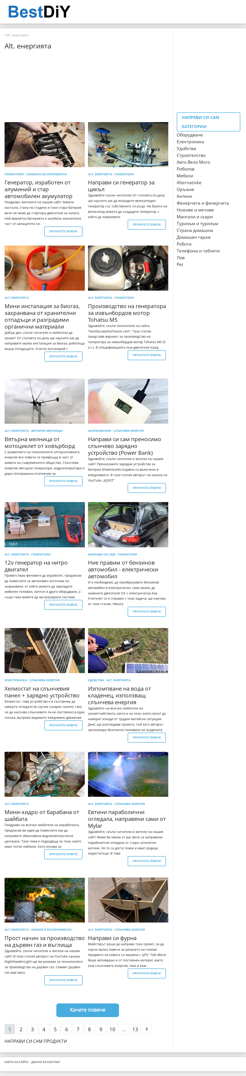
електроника (16, 680)
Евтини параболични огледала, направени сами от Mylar (127, 818)
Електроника (190, 142)
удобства (96, 680)
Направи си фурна (112, 938)
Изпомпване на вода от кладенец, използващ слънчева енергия (119, 695)
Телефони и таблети (198, 251)
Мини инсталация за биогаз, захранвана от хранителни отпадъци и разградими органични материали (42, 316)
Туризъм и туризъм (197, 223)
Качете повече (87, 1009)
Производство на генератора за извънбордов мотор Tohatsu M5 (127, 312)
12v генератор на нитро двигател (36, 566)
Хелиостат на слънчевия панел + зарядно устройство (42, 692)
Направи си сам (101, 554)
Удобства (186, 148)
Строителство (191, 155)
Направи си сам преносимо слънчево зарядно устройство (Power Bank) (124, 445)
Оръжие (185, 189)
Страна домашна (195, 230)
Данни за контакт (45, 1062)
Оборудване (190, 135)
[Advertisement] (88, 86)
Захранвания (99, 431)
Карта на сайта (16, 1062)
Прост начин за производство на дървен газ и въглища (45, 941)
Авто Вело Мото (193, 162)
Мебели (185, 176)
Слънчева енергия (129, 431)
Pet (180, 264)
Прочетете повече (63, 231)
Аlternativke (189, 183)
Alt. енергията (100, 174)
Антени (184, 196)
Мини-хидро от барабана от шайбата (42, 815)
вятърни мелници (47, 431)
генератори (14, 174)
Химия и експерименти (46, 174)
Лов (181, 258)
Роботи (184, 244)
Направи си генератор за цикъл (121, 185)
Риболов (185, 169)
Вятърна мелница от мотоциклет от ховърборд (40, 442)
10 (112, 1029)
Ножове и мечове (195, 210)
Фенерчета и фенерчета (203, 203)
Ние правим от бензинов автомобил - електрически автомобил (123, 569)
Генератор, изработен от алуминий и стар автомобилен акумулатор (39, 189)
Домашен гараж (194, 237)
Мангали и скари (195, 217)
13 (135, 1029)
